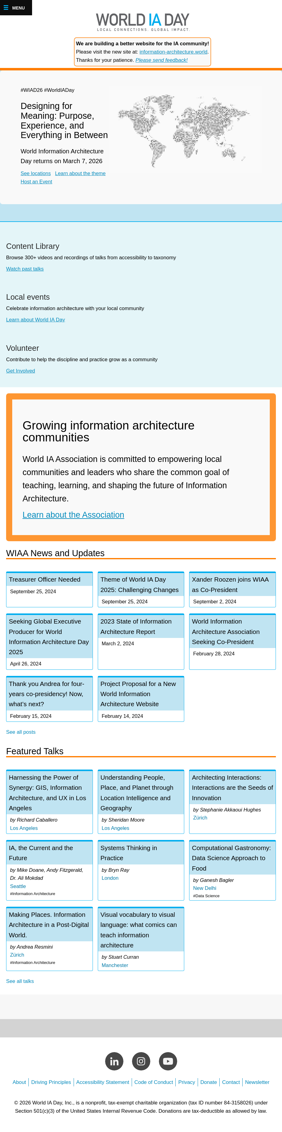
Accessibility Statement (102, 1087)
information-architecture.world (173, 52)
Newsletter (257, 1087)
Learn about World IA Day (35, 320)
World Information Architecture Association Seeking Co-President (226, 632)
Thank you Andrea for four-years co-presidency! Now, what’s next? (47, 695)
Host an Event (40, 182)
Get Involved (20, 371)
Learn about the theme (82, 173)
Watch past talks (25, 269)
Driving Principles (51, 1087)
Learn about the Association (73, 514)
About (19, 1087)
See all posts (21, 734)
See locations (35, 173)
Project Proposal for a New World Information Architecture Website (139, 695)
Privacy (186, 1087)
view (49, 804)
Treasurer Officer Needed (45, 579)
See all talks (20, 986)
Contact (231, 1087)
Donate (208, 1087)
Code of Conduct (153, 1087)
